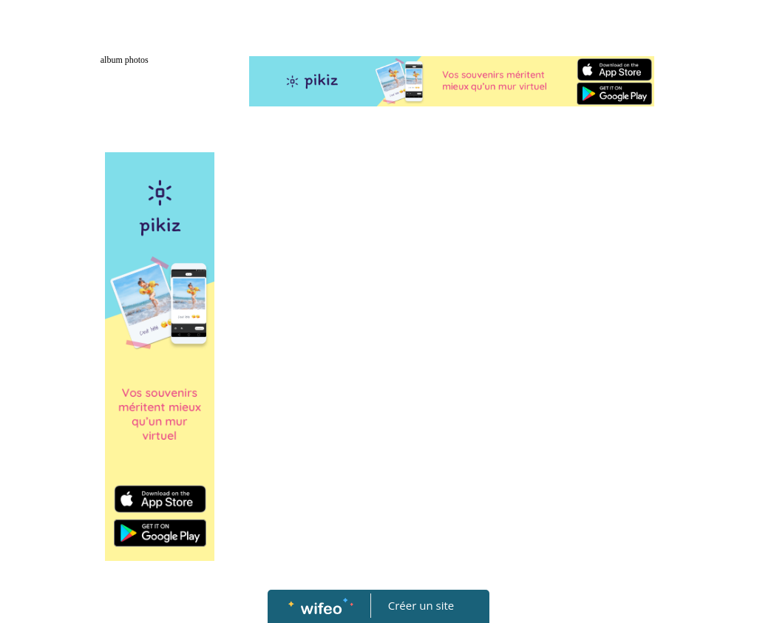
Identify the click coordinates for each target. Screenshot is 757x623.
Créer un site (421, 605)
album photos (125, 60)
